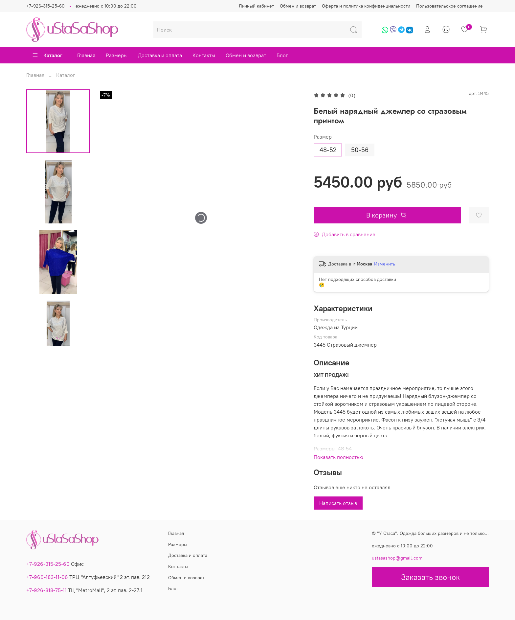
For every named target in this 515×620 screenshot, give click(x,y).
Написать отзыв (338, 503)
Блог (282, 55)
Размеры (116, 55)
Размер (323, 137)
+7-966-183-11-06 (47, 577)
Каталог (47, 55)
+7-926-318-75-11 (46, 590)
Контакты (203, 55)
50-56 (360, 150)
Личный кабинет (256, 6)
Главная (86, 55)
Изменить (384, 264)
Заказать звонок (430, 577)
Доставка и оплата (160, 55)
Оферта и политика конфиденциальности (366, 6)
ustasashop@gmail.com (397, 558)
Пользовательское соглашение (449, 6)
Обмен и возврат (298, 6)
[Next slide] (58, 338)
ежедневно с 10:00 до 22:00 (106, 6)
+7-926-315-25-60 (45, 6)
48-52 (328, 150)
